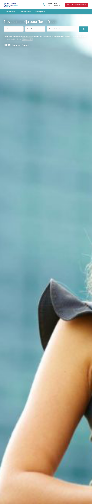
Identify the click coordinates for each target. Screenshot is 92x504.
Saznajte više (27, 39)
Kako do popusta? (40, 11)
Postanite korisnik (11, 11)
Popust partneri (25, 11)
